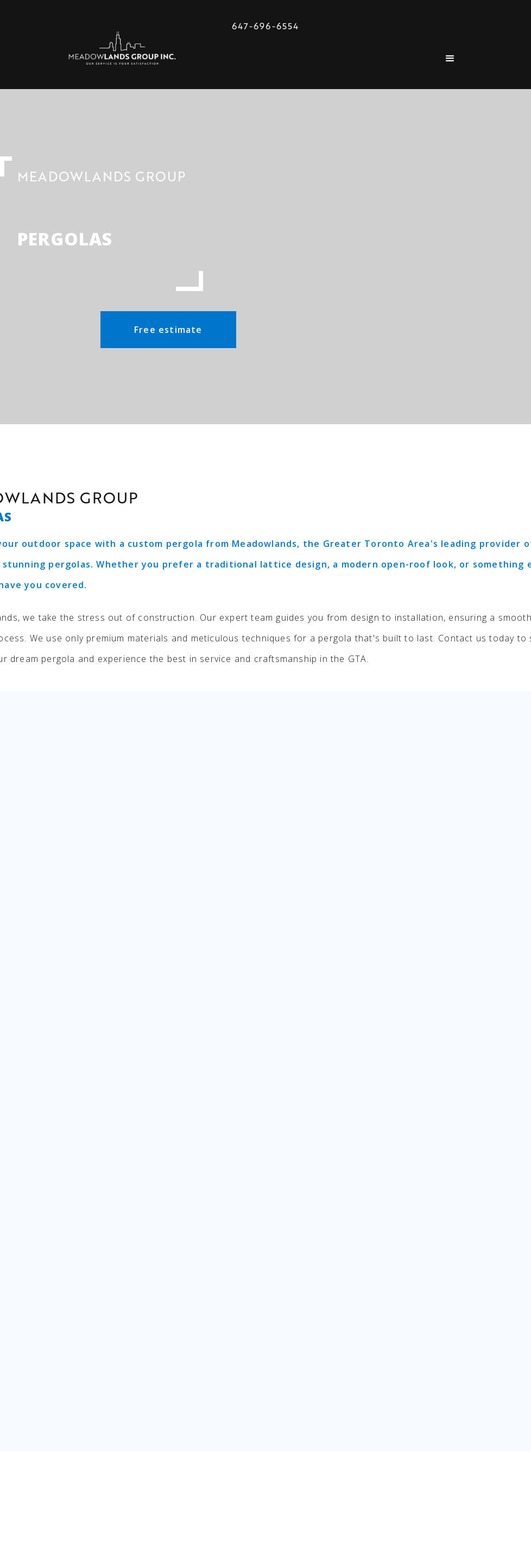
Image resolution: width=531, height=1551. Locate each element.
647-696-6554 (265, 26)
